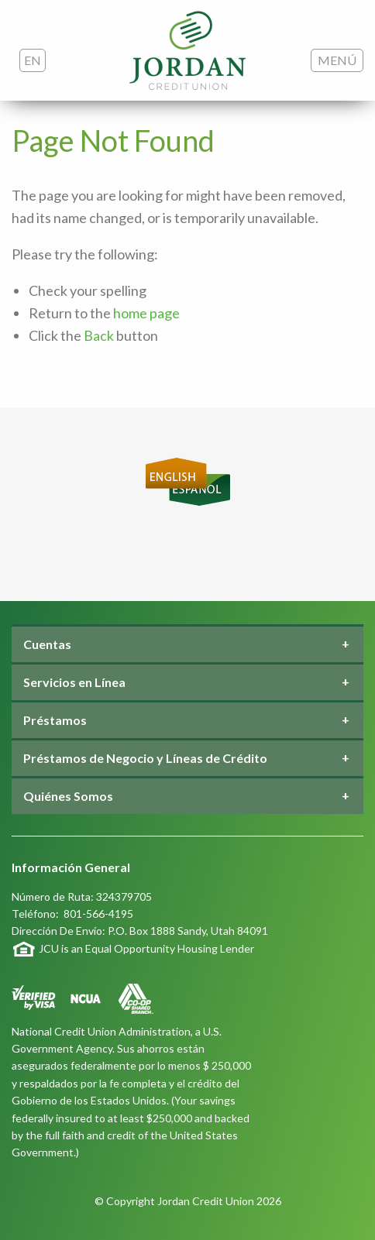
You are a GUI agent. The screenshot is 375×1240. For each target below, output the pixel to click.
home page (146, 312)
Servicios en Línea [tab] (74, 682)
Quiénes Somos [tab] (68, 795)
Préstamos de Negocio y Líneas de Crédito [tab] (145, 758)
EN (32, 60)
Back (99, 335)
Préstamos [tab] (55, 720)
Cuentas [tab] (47, 644)
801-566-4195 (98, 913)
